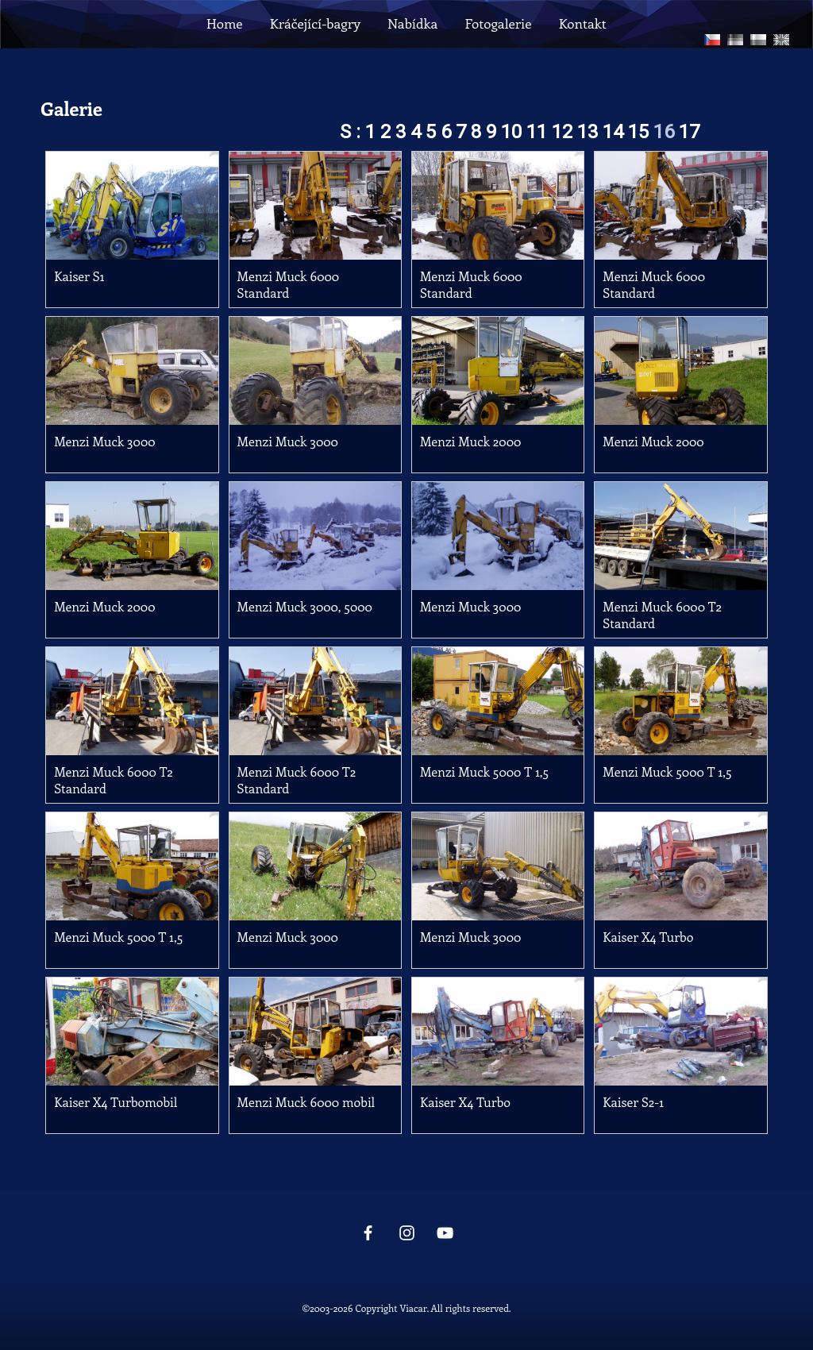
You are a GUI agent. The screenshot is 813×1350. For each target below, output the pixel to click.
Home (224, 23)
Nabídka (412, 23)
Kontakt (583, 23)
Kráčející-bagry (315, 23)
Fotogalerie (497, 23)
